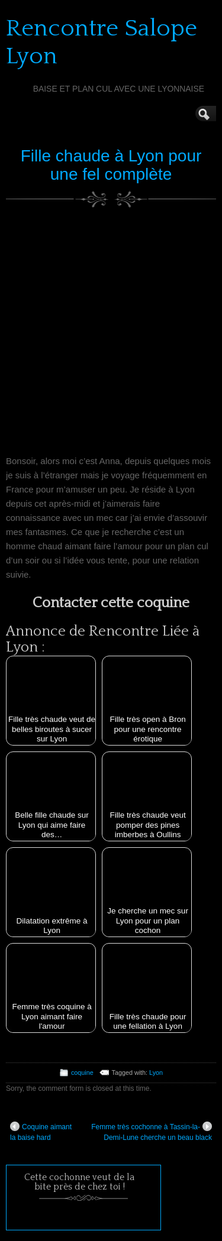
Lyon (156, 1072)
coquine (82, 1072)
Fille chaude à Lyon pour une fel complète (111, 165)
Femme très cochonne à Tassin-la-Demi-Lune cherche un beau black (151, 1132)
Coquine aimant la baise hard (41, 1132)
